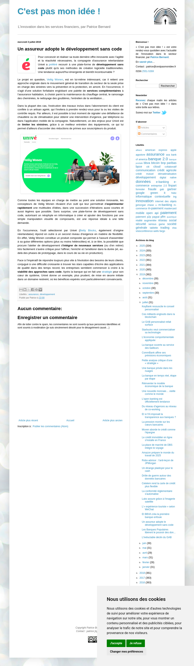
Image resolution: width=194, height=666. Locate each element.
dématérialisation (167, 173)
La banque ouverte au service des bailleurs (158, 346)
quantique (171, 217)
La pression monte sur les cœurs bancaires (156, 423)
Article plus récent (28, 420)
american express (156, 150)
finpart (172, 185)
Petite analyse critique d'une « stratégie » (157, 362)
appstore (140, 154)
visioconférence (144, 231)
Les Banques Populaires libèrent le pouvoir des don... (159, 531)
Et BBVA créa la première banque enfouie (155, 515)
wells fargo (159, 231)
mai (144, 547)
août (145, 297)
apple (173, 150)
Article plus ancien (112, 420)
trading (164, 227)
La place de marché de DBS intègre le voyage (157, 446)
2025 (143, 245)
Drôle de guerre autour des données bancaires (156, 477)
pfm (163, 216)
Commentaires (147, 134)
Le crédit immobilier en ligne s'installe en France (157, 439)
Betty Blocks (88, 230)
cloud (156, 166)
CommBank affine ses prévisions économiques (156, 354)
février (146, 562)
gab (162, 189)
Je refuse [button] (136, 643)
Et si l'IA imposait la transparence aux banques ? (159, 415)
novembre (148, 283)
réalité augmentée (146, 220)
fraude (152, 189)
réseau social (167, 220)
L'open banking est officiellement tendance (156, 400)
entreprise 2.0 (159, 185)
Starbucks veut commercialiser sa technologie (158, 331)
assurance (34, 294)
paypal (155, 216)
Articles (143, 127)
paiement (168, 213)
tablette (154, 227)
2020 (143, 269)
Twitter (156, 112)
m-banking (165, 204)
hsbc (173, 193)
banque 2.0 (158, 159)
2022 (143, 260)
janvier (146, 567)
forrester (140, 189)
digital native (168, 177)
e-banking (162, 181)
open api (152, 213)
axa (168, 154)
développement (47, 294)
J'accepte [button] (116, 643)
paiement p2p (143, 216)
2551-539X (148, 71)
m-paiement (155, 208)
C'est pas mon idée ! (59, 11)
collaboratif (170, 166)
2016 (143, 582)
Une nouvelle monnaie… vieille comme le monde (158, 392)
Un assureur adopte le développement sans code (157, 523)
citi (147, 166)
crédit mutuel (144, 173)
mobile (140, 213)
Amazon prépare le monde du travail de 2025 (158, 454)
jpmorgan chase (145, 205)
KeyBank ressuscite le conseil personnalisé (158, 308)
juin (144, 543)
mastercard (170, 208)
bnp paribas (168, 163)
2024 (143, 250)
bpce (139, 166)
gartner (171, 189)
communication (145, 170)
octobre (146, 288)
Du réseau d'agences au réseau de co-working (159, 408)
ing (174, 196)
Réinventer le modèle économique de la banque (157, 385)
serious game (157, 224)
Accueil (70, 420)
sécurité (141, 224)
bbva (147, 163)
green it (157, 192)
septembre (148, 292)
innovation (144, 201)
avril (145, 552)
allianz (139, 150)
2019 (143, 274)
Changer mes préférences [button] (126, 651)
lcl (156, 205)
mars (145, 557)
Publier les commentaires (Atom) (50, 426)
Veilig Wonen (55, 79)
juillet (145, 302)
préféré (53, 64)
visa (174, 227)
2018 (143, 573)
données (143, 181)
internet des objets (165, 201)
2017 (143, 577)
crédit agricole (166, 170)
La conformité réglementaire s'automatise (157, 492)
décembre (148, 278)
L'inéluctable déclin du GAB (157, 537)
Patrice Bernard (159, 57)
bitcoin (155, 163)
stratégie (107, 271)
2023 (143, 255)
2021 (143, 264)
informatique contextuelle (153, 196)
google (140, 192)
